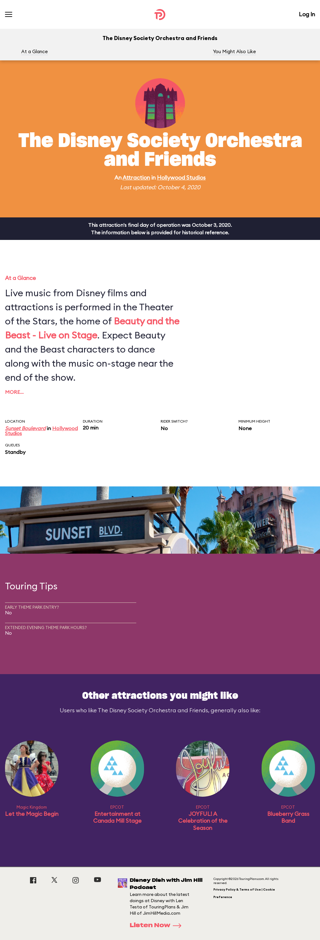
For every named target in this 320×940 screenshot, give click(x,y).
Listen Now (157, 925)
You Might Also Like (234, 51)
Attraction (136, 177)
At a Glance (34, 51)
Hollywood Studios (181, 177)
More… (14, 392)
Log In (307, 14)
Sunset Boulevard (25, 428)
